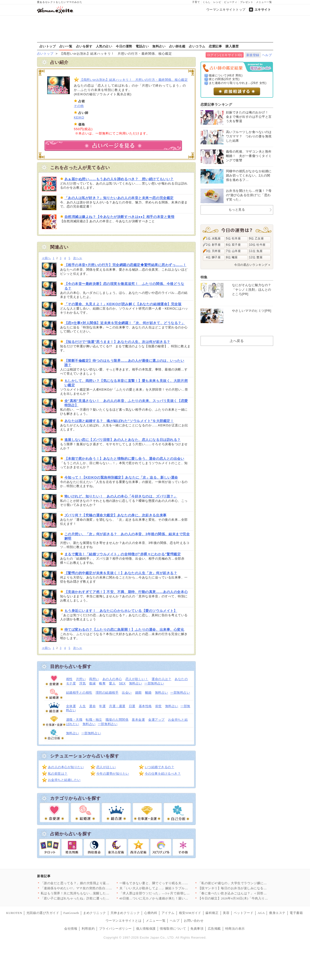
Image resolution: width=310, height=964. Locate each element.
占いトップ (47, 46)
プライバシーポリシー (115, 928)
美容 (226, 913)
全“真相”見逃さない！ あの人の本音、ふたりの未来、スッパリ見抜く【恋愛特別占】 (126, 403)
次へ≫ (77, 258)
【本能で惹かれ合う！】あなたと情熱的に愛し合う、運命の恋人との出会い (124, 458)
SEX (122, 683)
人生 (82, 706)
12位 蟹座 (256, 257)
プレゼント (246, 2)
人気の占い (104, 46)
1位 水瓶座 (213, 238)
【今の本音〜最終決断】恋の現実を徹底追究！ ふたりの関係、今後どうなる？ (124, 286)
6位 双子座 (233, 244)
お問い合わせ (193, 920)
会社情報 (70, 928)
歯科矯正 (211, 913)
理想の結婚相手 (107, 692)
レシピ (217, 2)
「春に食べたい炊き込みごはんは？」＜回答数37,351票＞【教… (245, 893)
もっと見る (237, 209)
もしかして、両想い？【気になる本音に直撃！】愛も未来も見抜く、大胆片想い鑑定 (126, 383)
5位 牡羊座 (233, 238)
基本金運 (138, 719)
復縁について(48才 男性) (225, 75)
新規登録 (252, 55)
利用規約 (88, 928)
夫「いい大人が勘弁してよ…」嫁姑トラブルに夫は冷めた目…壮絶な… (171, 888)
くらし (207, 2)
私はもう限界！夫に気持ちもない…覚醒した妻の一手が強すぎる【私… (93, 893)
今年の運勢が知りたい (112, 773)
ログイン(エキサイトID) (224, 55)
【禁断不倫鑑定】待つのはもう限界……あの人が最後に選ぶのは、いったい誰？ (124, 363)
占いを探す (84, 46)
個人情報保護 (146, 928)
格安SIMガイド (190, 913)
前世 (158, 706)
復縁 (92, 683)
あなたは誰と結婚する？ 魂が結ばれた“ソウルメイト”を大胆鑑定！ (119, 421)
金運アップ (156, 719)
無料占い (158, 46)
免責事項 (196, 928)
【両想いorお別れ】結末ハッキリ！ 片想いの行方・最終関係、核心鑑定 (134, 80)
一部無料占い (154, 683)
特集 (204, 277)
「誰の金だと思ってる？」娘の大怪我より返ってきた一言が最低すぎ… (93, 883)
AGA (261, 913)
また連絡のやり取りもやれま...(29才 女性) (237, 83)
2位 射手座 (213, 244)
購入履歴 (232, 46)
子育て (196, 2)
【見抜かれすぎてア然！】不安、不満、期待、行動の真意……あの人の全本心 (126, 592)
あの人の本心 (112, 679)
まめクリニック (94, 913)
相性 (69, 679)
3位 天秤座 (213, 251)
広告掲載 (214, 928)
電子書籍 (296, 913)
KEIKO (79, 117)
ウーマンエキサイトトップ (226, 9)
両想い (94, 679)
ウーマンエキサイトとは (124, 920)
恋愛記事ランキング (216, 104)
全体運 (71, 706)
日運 (132, 706)
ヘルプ (267, 55)
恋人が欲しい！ (136, 679)
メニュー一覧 (264, 2)
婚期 (138, 692)
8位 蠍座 (232, 257)
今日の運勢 (124, 46)
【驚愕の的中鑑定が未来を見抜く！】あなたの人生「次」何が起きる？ (120, 573)
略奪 (102, 683)
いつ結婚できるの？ (159, 767)
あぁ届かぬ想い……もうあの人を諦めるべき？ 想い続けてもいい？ (119, 179)
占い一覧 (65, 46)
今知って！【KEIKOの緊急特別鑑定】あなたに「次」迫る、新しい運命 (121, 477)
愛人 (112, 683)
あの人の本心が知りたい (66, 767)
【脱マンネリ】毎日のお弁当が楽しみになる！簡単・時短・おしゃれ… (250, 888)
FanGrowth (71, 913)
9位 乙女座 (256, 238)
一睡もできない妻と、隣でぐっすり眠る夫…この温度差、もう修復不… (171, 883)
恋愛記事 (215, 46)
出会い (127, 692)
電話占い (142, 46)
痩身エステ (277, 913)
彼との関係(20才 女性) (224, 79)
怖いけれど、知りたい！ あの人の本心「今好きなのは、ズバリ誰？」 (120, 496)
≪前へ (46, 258)
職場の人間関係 (117, 719)
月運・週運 (117, 706)
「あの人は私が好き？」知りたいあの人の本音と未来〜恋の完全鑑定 (119, 198)
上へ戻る (237, 341)
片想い (81, 679)
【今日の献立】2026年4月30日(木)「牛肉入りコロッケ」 (239, 898)
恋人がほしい (106, 767)
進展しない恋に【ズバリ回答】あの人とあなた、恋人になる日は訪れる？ (122, 440)
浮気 (82, 683)
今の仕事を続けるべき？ (163, 773)
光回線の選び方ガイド (42, 913)
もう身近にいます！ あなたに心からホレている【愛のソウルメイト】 (120, 611)
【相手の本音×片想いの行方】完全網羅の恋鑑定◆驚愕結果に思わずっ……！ (125, 265)
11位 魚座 (256, 251)
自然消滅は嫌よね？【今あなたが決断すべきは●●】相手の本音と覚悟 (119, 217)
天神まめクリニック (125, 913)
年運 (102, 706)
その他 (79, 106)
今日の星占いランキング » (252, 265)
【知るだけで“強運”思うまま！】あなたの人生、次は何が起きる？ (117, 342)
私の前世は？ (58, 773)
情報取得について (173, 928)
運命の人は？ (161, 679)
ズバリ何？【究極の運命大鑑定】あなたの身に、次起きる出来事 (115, 515)
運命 (92, 706)
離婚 (148, 692)
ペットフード (243, 913)
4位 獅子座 (213, 257)
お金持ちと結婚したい (64, 780)
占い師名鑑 (177, 46)
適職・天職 (74, 719)
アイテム (168, 913)
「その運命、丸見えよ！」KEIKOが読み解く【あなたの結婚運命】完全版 (123, 304)
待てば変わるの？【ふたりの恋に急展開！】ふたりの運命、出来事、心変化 (124, 629)
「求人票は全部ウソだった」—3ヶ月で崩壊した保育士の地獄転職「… (171, 893)
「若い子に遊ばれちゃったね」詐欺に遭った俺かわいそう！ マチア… (92, 898)
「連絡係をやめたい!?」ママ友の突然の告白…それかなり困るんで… (91, 888)
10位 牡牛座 (257, 244)
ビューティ (230, 2)
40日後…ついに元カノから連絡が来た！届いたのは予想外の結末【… (170, 898)
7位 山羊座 (233, 251)
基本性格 (145, 706)
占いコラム (197, 46)
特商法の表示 (235, 928)
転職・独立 (94, 719)
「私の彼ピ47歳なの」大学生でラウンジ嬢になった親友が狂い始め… (249, 883)
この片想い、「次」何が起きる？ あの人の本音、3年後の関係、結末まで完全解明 (127, 536)
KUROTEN (14, 913)
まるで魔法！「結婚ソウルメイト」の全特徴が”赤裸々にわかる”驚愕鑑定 (122, 554)
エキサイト (263, 9)
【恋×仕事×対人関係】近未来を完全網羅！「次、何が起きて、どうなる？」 (124, 323)
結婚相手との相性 (79, 692)
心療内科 (150, 913)
